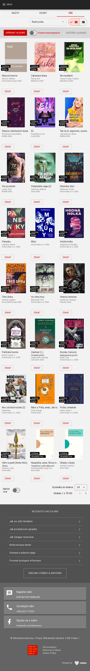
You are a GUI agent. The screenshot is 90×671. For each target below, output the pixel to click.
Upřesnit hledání (15, 32)
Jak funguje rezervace (21, 537)
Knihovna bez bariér (20, 545)
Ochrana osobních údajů (22, 552)
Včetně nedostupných (49, 32)
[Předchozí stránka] (80, 493)
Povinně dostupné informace (25, 560)
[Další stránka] (86, 493)
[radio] (74, 21)
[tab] (15, 13)
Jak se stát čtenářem (21, 521)
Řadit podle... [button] (38, 21)
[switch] (33, 33)
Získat (7, 91)
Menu (7, 4)
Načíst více (6, 490)
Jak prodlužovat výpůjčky (23, 529)
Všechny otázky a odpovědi (45, 573)
